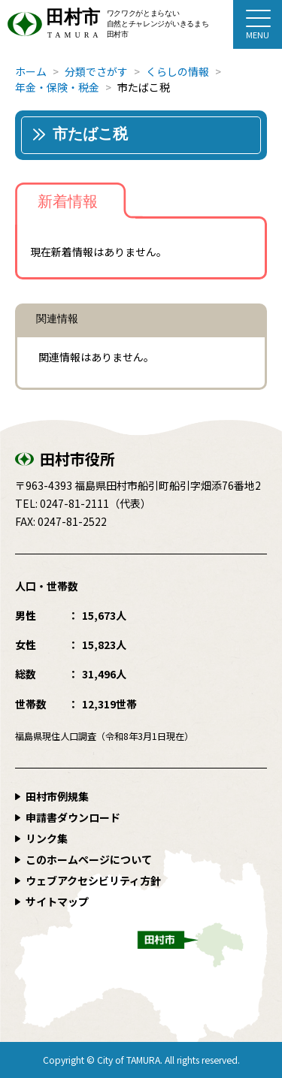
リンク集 (47, 838)
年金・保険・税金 (57, 87)
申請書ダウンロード (73, 817)
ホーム (31, 71)
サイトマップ (57, 901)
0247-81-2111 (74, 503)
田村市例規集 (57, 796)
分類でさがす (96, 71)
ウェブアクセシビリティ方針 (93, 880)
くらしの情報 (177, 71)
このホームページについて (89, 859)
